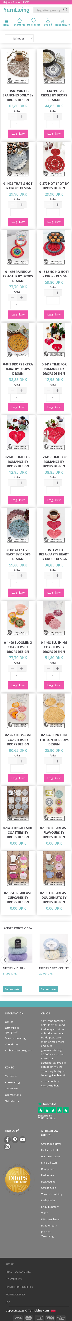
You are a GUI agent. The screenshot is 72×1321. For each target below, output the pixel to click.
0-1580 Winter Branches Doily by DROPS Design (17, 95)
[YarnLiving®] (16, 9)
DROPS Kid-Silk (14, 968)
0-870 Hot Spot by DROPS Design (54, 185)
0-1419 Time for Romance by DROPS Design (54, 461)
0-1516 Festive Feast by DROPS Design (18, 554)
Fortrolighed (15, 1294)
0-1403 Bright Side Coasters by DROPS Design (18, 832)
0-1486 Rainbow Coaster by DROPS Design (18, 276)
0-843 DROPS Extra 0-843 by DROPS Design (18, 369)
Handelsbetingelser (19, 1287)
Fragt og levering (15, 1038)
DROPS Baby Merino (54, 968)
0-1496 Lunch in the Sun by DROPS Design (54, 739)
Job (8, 1302)
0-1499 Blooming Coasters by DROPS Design (18, 647)
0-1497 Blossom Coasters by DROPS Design (18, 739)
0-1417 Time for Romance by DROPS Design (54, 369)
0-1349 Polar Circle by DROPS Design (54, 95)
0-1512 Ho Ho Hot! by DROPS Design (54, 273)
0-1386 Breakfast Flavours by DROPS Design (54, 832)
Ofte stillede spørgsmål (12, 1030)
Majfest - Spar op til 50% (16, 2)
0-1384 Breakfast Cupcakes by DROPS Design (18, 897)
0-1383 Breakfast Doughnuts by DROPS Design (54, 897)
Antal (17, 111)
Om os (9, 1022)
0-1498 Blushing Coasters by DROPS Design (54, 647)
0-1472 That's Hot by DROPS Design (18, 185)
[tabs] (62, 23)
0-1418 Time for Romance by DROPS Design (18, 461)
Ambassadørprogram (17, 1050)
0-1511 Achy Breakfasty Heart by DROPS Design (54, 554)
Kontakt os (11, 1044)
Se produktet (12, 989)
